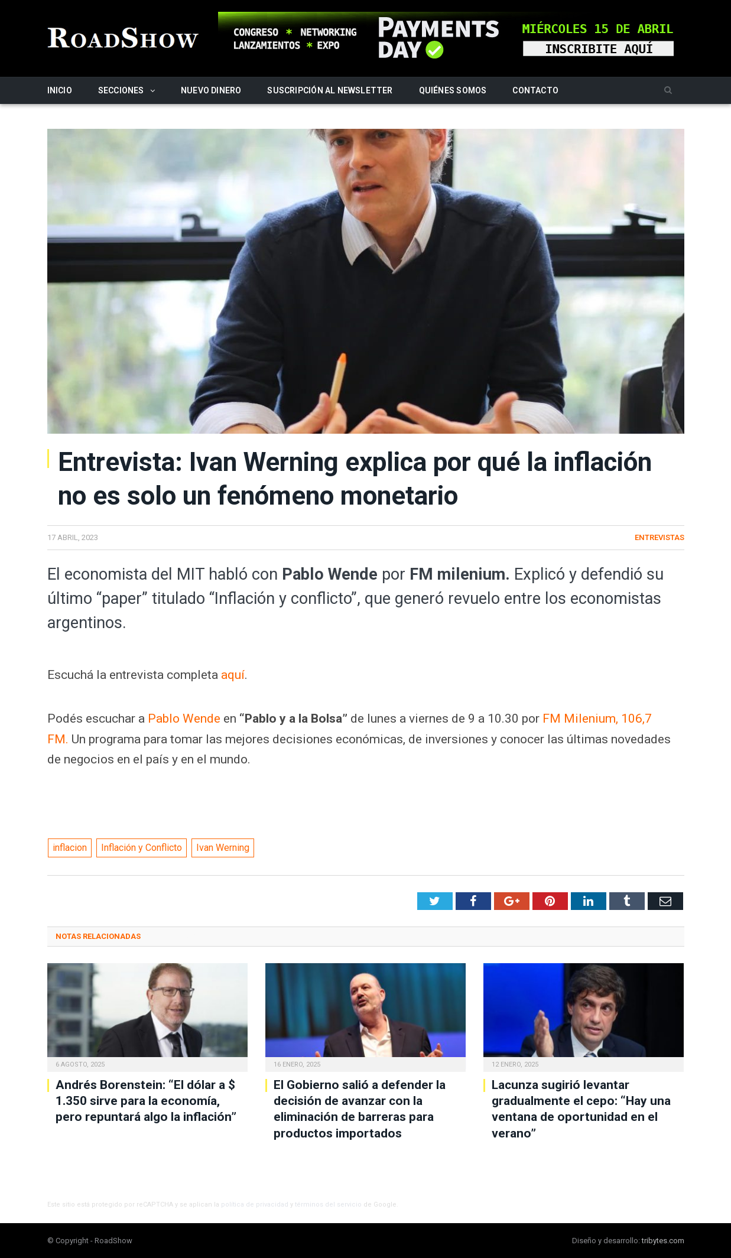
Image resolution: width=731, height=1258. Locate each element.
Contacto (535, 90)
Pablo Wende (184, 718)
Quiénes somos (453, 90)
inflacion (70, 847)
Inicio (59, 90)
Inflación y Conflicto (141, 847)
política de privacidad (254, 1204)
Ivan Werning (222, 847)
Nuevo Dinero (211, 90)
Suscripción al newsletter (329, 90)
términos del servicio (328, 1204)
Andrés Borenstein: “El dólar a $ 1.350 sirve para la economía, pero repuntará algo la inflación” (146, 1101)
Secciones (121, 90)
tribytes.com (663, 1240)
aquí (233, 675)
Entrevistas (659, 537)
